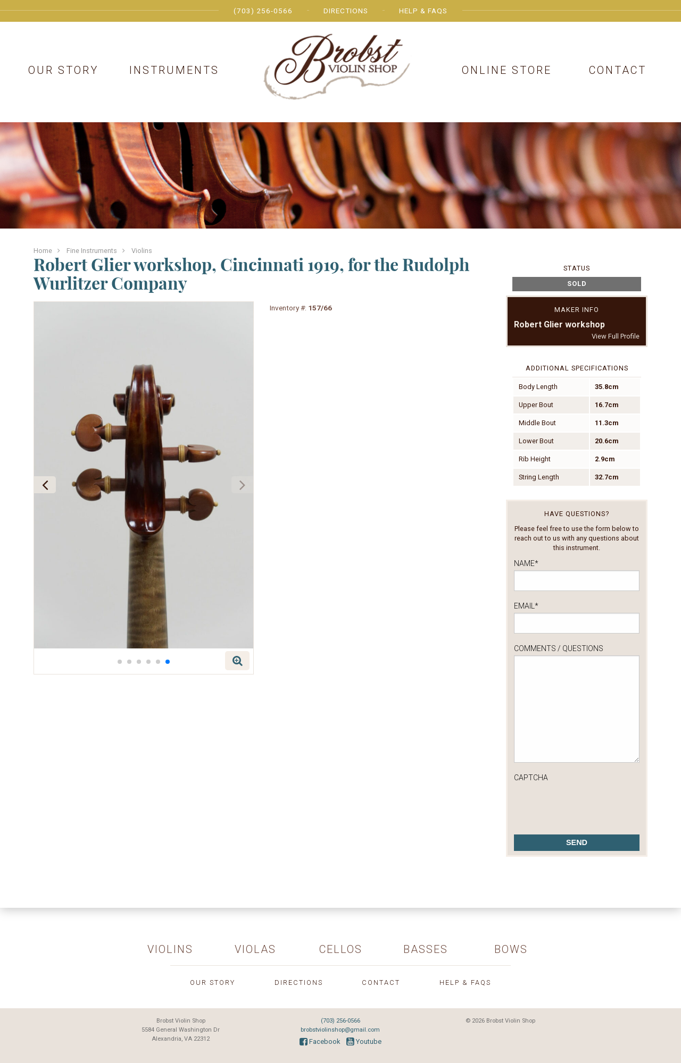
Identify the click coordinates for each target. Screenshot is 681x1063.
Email (526, 606)
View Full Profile (616, 336)
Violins (141, 251)
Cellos (340, 949)
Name (526, 563)
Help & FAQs (423, 10)
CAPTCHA (531, 777)
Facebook (320, 1041)
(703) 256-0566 (263, 10)
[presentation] (595, 805)
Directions (345, 10)
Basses (425, 949)
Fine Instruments (92, 251)
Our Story (63, 70)
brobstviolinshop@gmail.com (340, 1029)
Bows (511, 949)
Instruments (174, 70)
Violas (255, 949)
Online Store (507, 70)
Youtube (363, 1041)
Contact (617, 70)
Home (43, 251)
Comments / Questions (558, 648)
